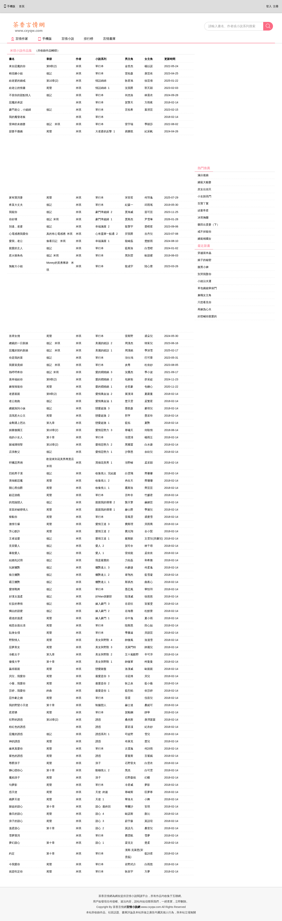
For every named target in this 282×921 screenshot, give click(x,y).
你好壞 (13, 219)
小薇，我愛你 (17, 683)
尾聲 (49, 87)
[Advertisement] (224, 106)
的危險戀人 (16, 502)
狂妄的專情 (16, 603)
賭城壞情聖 (16, 444)
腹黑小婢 (203, 267)
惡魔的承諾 (16, 102)
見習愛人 (14, 545)
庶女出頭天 (204, 189)
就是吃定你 (16, 871)
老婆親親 (14, 393)
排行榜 (88, 38)
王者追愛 (14, 538)
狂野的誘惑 (16, 719)
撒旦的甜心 (16, 813)
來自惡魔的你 (17, 66)
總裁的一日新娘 (18, 343)
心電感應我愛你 (18, 233)
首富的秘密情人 (18, 509)
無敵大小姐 (16, 266)
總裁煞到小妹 (17, 408)
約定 (11, 853)
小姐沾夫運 (204, 281)
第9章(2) (51, 66)
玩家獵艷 (14, 567)
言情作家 (19, 38)
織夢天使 (14, 799)
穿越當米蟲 (204, 252)
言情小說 (67, 38)
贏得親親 (14, 668)
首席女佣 (14, 335)
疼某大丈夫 (16, 204)
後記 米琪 (53, 124)
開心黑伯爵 (16, 487)
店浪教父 (14, 451)
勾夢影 (13, 784)
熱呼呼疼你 (16, 372)
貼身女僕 (14, 632)
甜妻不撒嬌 (16, 131)
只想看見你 (204, 302)
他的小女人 (16, 437)
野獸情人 (14, 639)
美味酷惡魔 (16, 480)
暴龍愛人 (14, 553)
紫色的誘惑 (16, 755)
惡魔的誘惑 (16, 734)
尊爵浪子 (14, 763)
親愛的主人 (16, 248)
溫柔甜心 (14, 828)
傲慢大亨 (14, 661)
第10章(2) (52, 80)
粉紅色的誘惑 (17, 726)
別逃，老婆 (16, 226)
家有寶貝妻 (16, 197)
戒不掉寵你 (204, 231)
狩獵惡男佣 (16, 462)
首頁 (21, 6)
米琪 (78, 66)
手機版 (9, 6)
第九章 (50, 422)
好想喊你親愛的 (207, 316)
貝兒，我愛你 (17, 676)
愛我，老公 (16, 241)
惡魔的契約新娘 (18, 350)
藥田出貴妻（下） (209, 224)
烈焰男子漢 (16, 473)
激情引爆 (14, 524)
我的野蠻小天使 (18, 705)
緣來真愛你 (16, 748)
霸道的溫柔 (16, 618)
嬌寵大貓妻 (204, 182)
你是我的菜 (16, 357)
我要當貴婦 (16, 364)
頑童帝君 (203, 210)
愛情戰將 (14, 589)
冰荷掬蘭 (203, 217)
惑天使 (13, 792)
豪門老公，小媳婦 (20, 109)
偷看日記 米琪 (56, 241)
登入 (269, 6)
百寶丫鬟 (203, 203)
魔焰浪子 (14, 777)
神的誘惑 (14, 741)
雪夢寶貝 (14, 835)
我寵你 (13, 212)
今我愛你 (14, 864)
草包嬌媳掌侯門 (207, 288)
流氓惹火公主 (17, 415)
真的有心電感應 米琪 (59, 233)
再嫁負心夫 (204, 309)
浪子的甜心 (16, 821)
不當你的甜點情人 (20, 95)
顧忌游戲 (14, 495)
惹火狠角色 (16, 255)
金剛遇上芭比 (17, 422)
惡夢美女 (14, 647)
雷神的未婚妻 (17, 124)
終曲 (49, 690)
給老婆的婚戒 (17, 80)
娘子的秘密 (204, 260)
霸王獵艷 (14, 582)
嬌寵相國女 (204, 238)
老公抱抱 (14, 401)
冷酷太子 (14, 654)
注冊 (275, 6)
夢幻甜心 (14, 842)
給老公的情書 (17, 87)
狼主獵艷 (14, 574)
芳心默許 (14, 531)
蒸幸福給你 (16, 379)
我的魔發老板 (17, 116)
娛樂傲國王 (16, 430)
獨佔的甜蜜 (16, 610)
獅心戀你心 (16, 770)
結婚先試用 (16, 560)
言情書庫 (109, 38)
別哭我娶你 (204, 274)
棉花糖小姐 (16, 73)
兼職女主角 (204, 295)
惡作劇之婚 (16, 697)
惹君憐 (13, 712)
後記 (49, 73)
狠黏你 (13, 516)
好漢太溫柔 (16, 596)
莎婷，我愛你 (17, 690)
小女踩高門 (204, 196)
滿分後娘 (203, 175)
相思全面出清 (17, 625)
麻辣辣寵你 (16, 386)
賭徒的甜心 (16, 806)
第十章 (50, 437)
